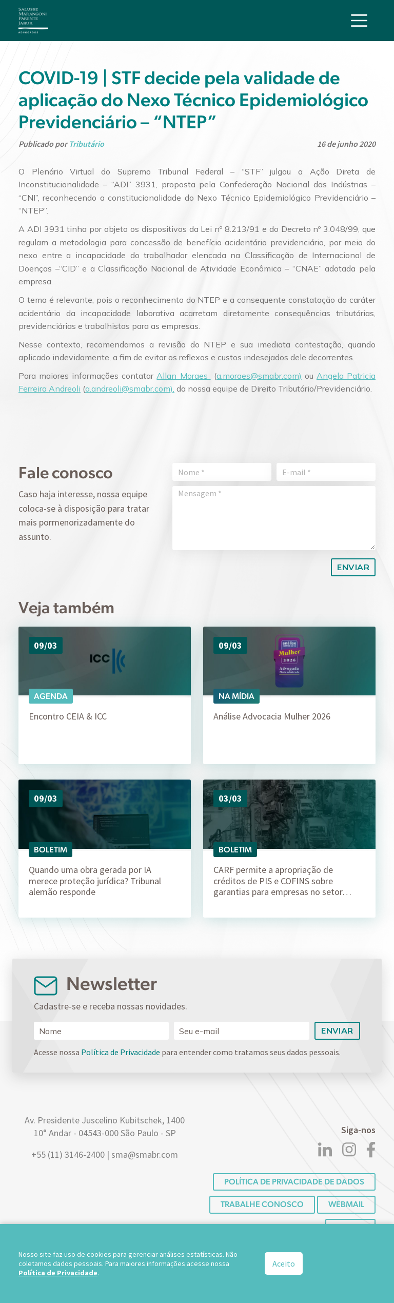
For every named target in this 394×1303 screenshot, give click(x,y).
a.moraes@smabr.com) (259, 376)
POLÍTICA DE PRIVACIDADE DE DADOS (294, 1182)
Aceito (283, 1263)
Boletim (50, 849)
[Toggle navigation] (359, 19)
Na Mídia (236, 696)
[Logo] (33, 19)
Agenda (51, 696)
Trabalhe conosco (262, 1204)
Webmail (346, 1204)
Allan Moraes (183, 376)
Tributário (86, 144)
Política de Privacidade (120, 1052)
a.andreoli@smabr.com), (129, 388)
